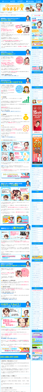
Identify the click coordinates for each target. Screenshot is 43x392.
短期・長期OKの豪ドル (37, 273)
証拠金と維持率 (36, 174)
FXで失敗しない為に (36, 307)
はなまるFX (4, 1)
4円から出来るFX (36, 60)
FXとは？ (12, 1)
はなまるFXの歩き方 (36, 74)
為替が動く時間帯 (36, 187)
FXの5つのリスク (36, 324)
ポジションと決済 (37, 170)
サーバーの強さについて (37, 322)
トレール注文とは (36, 241)
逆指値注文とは (35, 232)
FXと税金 (34, 245)
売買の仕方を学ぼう (36, 303)
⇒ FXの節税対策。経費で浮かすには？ (9, 299)
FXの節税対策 (35, 247)
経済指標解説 (35, 189)
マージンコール (35, 176)
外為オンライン (4, 165)
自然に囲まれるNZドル (37, 281)
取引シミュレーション (37, 309)
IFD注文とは (35, 234)
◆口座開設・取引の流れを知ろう (9, 338)
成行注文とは (35, 228)
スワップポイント (36, 198)
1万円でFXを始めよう (36, 305)
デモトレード (20, 1)
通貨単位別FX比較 (36, 64)
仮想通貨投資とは (36, 56)
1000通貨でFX (35, 91)
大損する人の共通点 (36, 185)
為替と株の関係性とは (37, 326)
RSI (37, 215)
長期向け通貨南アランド (37, 277)
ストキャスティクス (36, 221)
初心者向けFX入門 (37, 76)
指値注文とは (35, 230)
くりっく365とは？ (36, 296)
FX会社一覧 (30, 1)
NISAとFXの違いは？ (36, 294)
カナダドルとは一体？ (37, 279)
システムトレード (39, 1)
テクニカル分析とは (36, 202)
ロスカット (35, 178)
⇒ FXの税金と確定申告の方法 (7, 293)
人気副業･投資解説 (36, 311)
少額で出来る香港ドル (37, 264)
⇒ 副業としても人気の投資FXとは (8, 137)
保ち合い (34, 211)
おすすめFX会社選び (36, 80)
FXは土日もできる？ (36, 301)
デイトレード (35, 93)
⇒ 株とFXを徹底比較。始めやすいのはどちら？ (11, 111)
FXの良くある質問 (36, 254)
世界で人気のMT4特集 (37, 62)
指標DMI (36, 219)
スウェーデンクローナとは (37, 283)
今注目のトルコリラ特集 (37, 262)
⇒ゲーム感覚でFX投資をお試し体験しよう (10, 75)
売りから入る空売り (37, 172)
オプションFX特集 (36, 320)
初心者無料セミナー (37, 49)
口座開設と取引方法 (36, 78)
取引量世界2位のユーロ (37, 275)
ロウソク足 (35, 204)
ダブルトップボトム (37, 213)
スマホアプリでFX (36, 58)
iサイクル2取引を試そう (37, 292)
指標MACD (37, 217)
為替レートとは (35, 168)
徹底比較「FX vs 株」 (36, 54)
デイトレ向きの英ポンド (37, 271)
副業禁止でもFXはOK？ (37, 313)
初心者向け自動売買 (37, 89)
